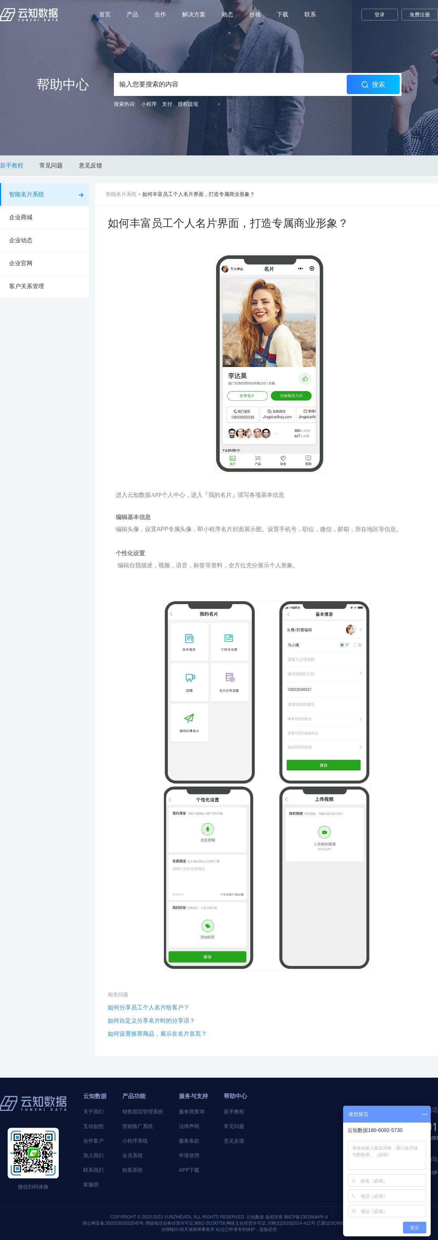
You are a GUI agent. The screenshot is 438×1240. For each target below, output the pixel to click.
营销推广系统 (137, 1126)
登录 (379, 15)
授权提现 (188, 104)
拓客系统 (132, 1170)
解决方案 (193, 14)
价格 (255, 14)
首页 (105, 14)
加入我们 (93, 1155)
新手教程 (11, 165)
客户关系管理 (45, 286)
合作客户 (93, 1141)
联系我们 (93, 1170)
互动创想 (93, 1126)
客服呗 (91, 1184)
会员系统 (132, 1155)
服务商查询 (191, 1112)
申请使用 (189, 1155)
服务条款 (189, 1141)
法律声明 (189, 1126)
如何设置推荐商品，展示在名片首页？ (157, 1034)
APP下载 (189, 1170)
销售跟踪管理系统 (142, 1112)
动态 (227, 14)
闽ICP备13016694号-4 (306, 1217)
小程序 (149, 104)
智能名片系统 (46, 194)
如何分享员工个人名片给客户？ (148, 1007)
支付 (167, 104)
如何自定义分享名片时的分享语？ (151, 1020)
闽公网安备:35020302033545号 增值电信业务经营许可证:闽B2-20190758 (154, 1223)
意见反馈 (90, 165)
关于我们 (93, 1112)
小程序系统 (135, 1141)
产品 (132, 14)
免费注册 (420, 15)
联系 (310, 14)
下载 (282, 14)
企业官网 (45, 263)
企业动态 (45, 240)
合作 (160, 14)
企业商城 (45, 217)
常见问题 (51, 165)
